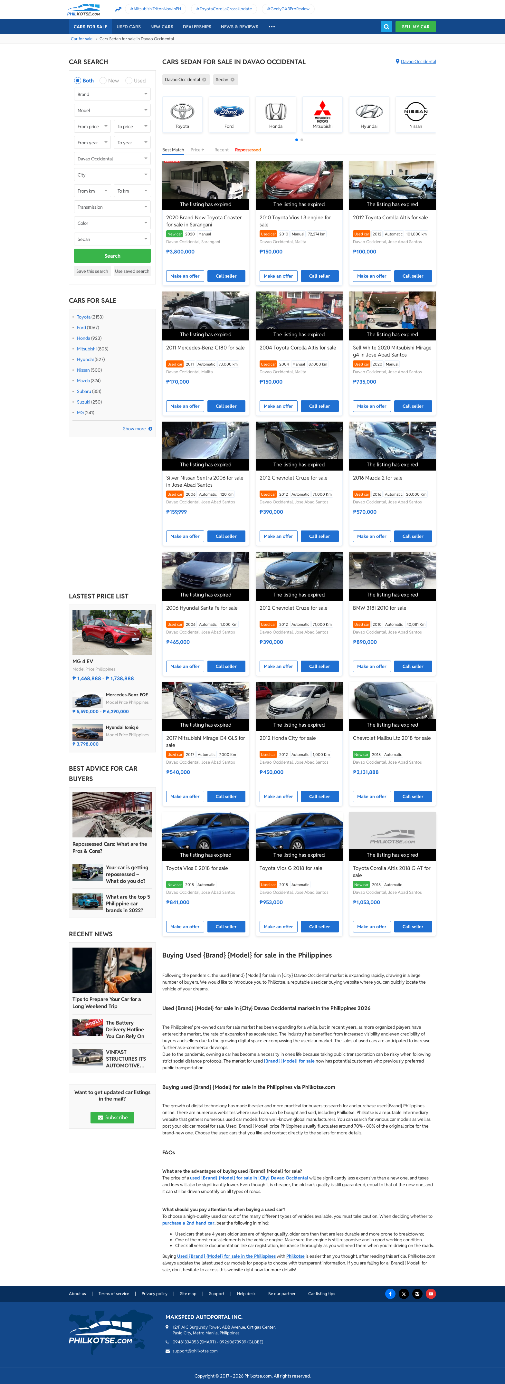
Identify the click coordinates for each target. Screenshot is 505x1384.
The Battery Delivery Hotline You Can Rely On (125, 1029)
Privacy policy (154, 1293)
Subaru (84, 391)
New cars (161, 27)
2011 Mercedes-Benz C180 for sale (205, 347)
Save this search (92, 271)
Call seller (226, 276)
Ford (81, 327)
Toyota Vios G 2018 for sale (291, 868)
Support (216, 1293)
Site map (188, 1293)
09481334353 (186, 1342)
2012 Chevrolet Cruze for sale (294, 477)
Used (140, 80)
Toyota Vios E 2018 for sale (197, 868)
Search (112, 256)
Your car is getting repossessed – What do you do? (127, 874)
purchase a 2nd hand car (188, 1223)
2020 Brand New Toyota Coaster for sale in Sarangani (204, 221)
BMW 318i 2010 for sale (379, 608)
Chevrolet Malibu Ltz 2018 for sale (392, 738)
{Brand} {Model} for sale (289, 1061)
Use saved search (132, 271)
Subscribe (112, 1117)
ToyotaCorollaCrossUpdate (226, 9)
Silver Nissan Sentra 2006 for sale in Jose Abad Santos (204, 481)
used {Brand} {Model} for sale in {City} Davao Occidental (249, 1178)
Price (199, 150)
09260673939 (232, 1342)
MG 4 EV (82, 661)
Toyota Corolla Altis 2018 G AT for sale (392, 872)
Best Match (173, 150)
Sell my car (416, 27)
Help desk (246, 1293)
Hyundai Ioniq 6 (122, 727)
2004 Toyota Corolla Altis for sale (298, 347)
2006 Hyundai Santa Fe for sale (202, 608)
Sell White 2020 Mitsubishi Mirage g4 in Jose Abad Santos (392, 351)
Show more (134, 429)
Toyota (84, 317)
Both (88, 80)
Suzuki (83, 402)
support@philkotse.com (195, 1351)
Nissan (83, 370)
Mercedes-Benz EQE (127, 695)
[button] (296, 139)
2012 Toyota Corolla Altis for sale (390, 217)
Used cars (129, 27)
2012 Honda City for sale (288, 738)
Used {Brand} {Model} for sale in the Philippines (226, 1256)
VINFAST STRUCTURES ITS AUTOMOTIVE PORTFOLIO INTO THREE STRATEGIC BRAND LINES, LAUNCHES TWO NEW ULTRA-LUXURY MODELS (128, 1059)
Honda (83, 338)
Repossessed (248, 150)
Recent (221, 150)
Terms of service (114, 1293)
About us (77, 1293)
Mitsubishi (87, 349)
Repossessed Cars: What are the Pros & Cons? (109, 847)
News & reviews (239, 27)
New (113, 80)
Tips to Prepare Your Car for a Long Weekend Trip (106, 1003)
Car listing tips (321, 1293)
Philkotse (295, 1256)
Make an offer (185, 276)
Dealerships (197, 27)
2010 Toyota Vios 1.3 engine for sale (295, 221)
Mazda (83, 381)
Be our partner (282, 1293)
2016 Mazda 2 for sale (378, 477)
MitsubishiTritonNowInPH (157, 9)
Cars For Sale (90, 27)
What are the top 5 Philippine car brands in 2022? (128, 903)
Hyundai (85, 359)
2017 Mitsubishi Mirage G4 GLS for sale (205, 742)
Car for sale (81, 39)
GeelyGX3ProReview (290, 9)
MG (80, 412)
